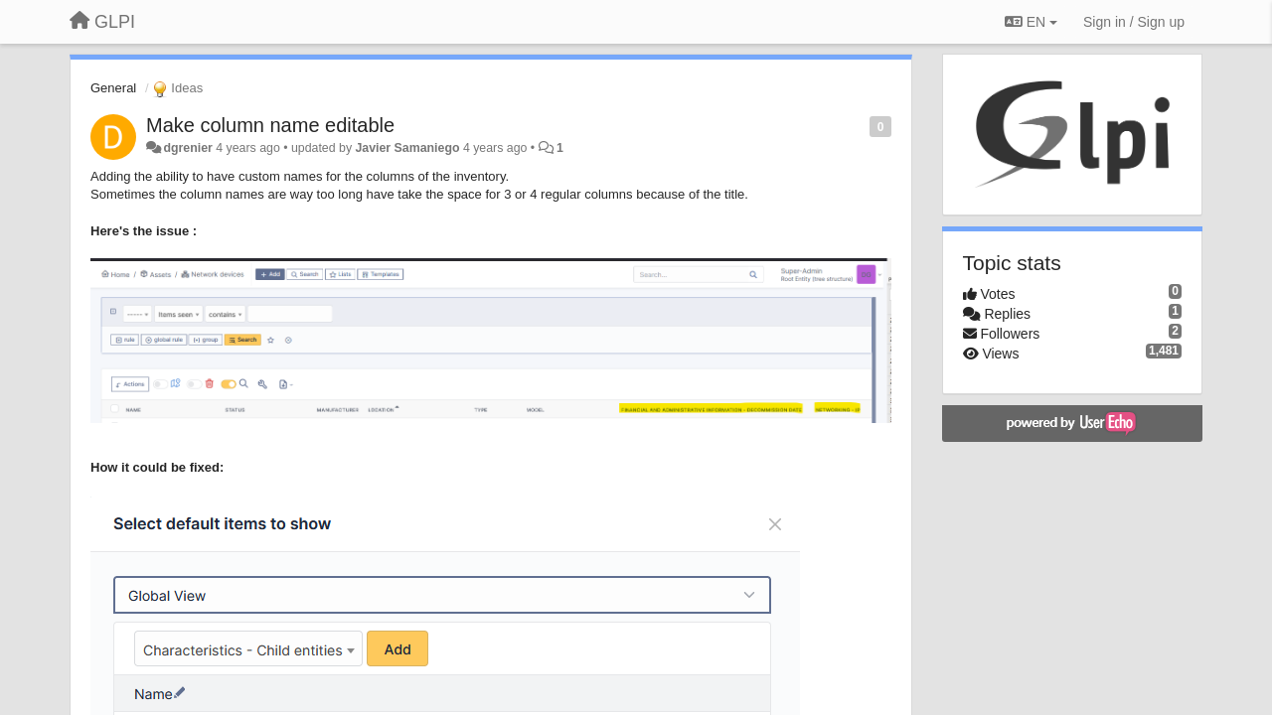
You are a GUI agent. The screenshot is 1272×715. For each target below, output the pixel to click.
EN (1031, 22)
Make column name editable (270, 125)
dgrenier (187, 148)
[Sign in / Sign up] (1133, 22)
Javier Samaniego (407, 148)
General (113, 87)
